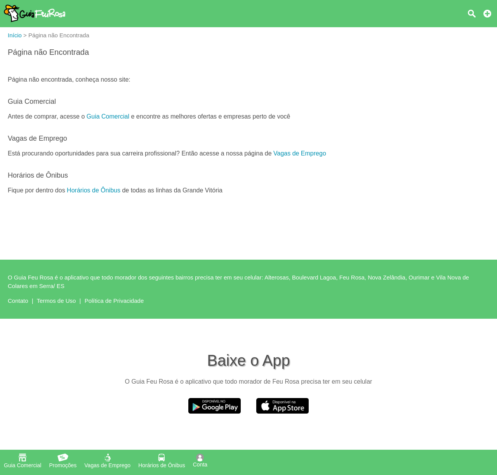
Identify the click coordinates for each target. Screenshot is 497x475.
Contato (18, 300)
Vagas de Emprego (299, 153)
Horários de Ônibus (93, 190)
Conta (200, 461)
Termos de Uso (56, 300)
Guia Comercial (108, 116)
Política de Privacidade (114, 300)
